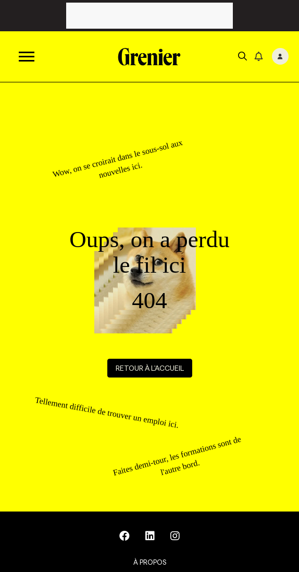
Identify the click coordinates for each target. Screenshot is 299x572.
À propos (149, 562)
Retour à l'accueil (150, 368)
